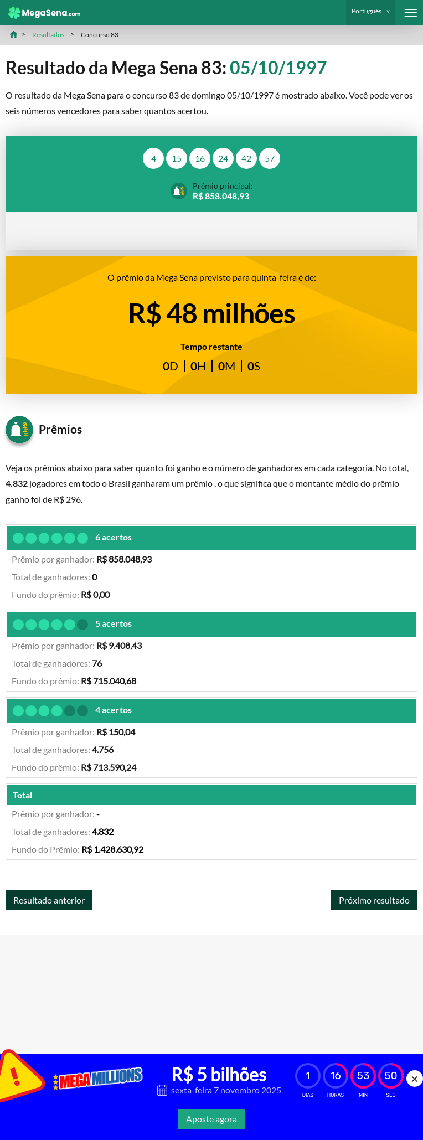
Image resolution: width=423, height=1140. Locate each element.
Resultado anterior (49, 900)
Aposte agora (211, 1118)
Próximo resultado (374, 900)
